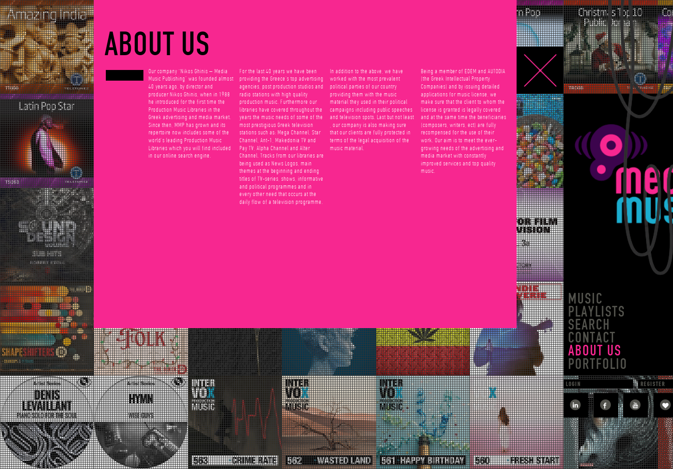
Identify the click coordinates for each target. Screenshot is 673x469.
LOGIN (573, 383)
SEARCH (589, 325)
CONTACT (592, 338)
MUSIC (585, 299)
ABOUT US (594, 351)
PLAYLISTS (596, 312)
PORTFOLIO (598, 364)
